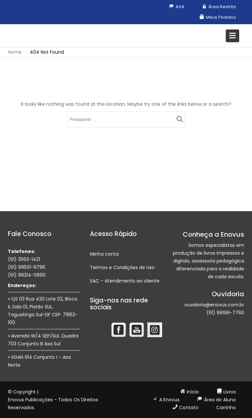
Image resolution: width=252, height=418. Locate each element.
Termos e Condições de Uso (122, 267)
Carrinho (226, 407)
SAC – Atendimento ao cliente (124, 281)
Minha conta (104, 254)
